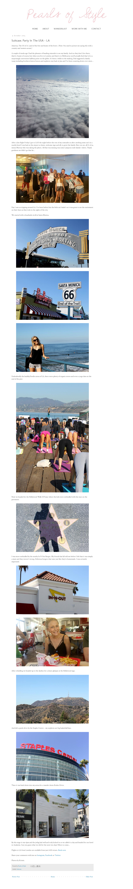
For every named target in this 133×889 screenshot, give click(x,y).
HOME (35, 28)
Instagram (40, 855)
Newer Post (16, 877)
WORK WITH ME (79, 28)
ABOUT (45, 28)
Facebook (48, 855)
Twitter (58, 855)
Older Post (89, 877)
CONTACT (96, 28)
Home (53, 877)
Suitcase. (19, 869)
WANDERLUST (60, 28)
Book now (62, 850)
